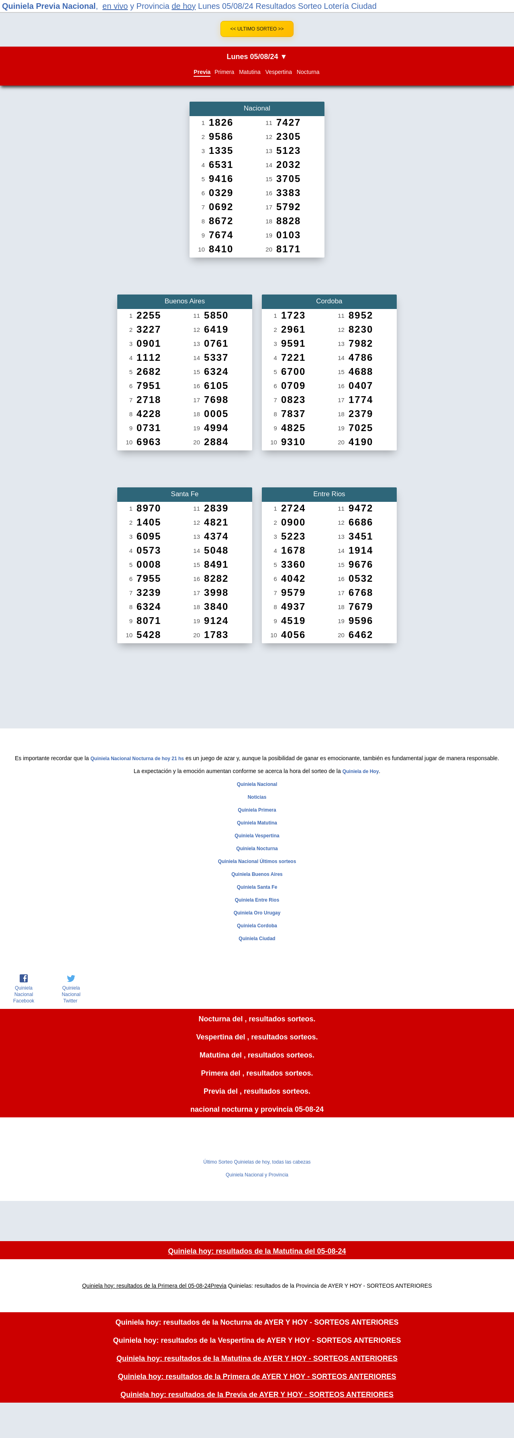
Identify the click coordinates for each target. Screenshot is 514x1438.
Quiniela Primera (257, 810)
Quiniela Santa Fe (257, 887)
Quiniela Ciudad (257, 938)
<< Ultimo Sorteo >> (257, 29)
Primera (224, 72)
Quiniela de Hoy (361, 771)
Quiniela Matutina (257, 823)
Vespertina (278, 72)
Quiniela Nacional (257, 784)
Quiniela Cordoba (257, 926)
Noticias (257, 797)
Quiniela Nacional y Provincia (257, 1175)
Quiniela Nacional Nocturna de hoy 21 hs (137, 758)
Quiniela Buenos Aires (257, 874)
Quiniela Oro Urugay (257, 913)
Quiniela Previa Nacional (49, 6)
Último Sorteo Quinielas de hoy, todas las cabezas (256, 1162)
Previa (202, 72)
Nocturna (308, 72)
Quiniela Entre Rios (257, 900)
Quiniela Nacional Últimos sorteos (257, 861)
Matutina (250, 72)
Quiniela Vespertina (257, 836)
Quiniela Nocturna (256, 848)
